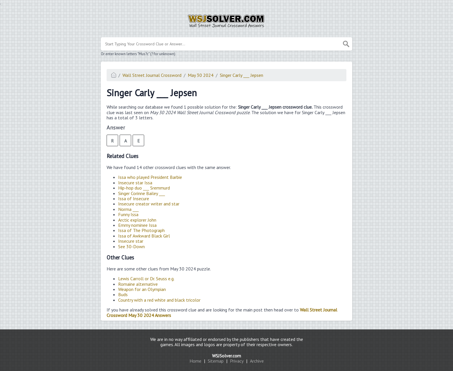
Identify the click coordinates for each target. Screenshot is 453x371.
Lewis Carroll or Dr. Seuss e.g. (146, 278)
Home (195, 361)
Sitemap (216, 361)
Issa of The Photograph (141, 230)
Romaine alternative (138, 284)
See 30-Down (131, 246)
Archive (257, 361)
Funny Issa (128, 214)
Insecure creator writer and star (148, 204)
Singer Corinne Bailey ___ (141, 193)
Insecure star (130, 241)
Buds (123, 294)
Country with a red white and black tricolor (159, 300)
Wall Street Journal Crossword (151, 75)
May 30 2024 (200, 75)
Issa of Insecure (133, 198)
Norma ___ (128, 209)
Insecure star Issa (135, 183)
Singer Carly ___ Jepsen (241, 75)
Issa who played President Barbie (150, 177)
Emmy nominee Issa (137, 225)
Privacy (237, 361)
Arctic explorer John (137, 220)
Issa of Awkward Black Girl (144, 236)
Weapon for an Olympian (142, 289)
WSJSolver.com (226, 356)
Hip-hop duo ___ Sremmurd (144, 188)
